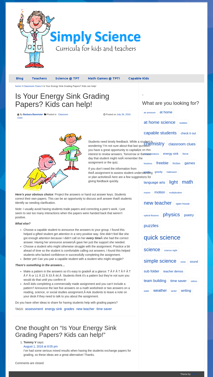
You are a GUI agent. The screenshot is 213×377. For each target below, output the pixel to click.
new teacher (85, 309)
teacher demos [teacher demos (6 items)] (173, 271)
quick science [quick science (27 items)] (162, 237)
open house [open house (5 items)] (182, 203)
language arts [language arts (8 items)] (154, 182)
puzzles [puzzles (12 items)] (151, 225)
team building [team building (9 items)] (155, 281)
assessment (34, 309)
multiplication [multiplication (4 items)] (175, 192)
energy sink (53, 309)
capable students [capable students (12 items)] (160, 132)
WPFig (194, 374)
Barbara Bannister (33, 114)
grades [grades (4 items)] (147, 172)
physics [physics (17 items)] (171, 214)
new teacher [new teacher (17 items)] (158, 203)
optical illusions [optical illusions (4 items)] (151, 215)
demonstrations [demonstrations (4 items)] (151, 154)
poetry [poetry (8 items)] (189, 215)
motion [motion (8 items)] (160, 192)
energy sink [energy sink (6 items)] (170, 153)
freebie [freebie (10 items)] (162, 163)
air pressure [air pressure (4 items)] (149, 112)
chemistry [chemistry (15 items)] (154, 143)
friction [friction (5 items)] (176, 163)
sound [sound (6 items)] (194, 261)
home (18, 86)
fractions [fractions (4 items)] (148, 163)
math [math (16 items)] (187, 182)
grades (69, 309)
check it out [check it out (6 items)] (188, 133)
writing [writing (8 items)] (186, 291)
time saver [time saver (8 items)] (178, 281)
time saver (104, 309)
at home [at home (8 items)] (166, 112)
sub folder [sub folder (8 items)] (151, 271)
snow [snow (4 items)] (183, 262)
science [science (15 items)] (152, 249)
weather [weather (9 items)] (160, 290)
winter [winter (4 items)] (174, 291)
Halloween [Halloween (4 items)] (172, 172)
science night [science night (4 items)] (170, 250)
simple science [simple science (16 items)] (160, 261)
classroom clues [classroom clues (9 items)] (182, 144)
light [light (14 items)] (173, 182)
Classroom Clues (32, 86)
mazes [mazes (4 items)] (147, 192)
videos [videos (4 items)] (194, 281)
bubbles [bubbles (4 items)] (183, 123)
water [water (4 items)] (146, 291)
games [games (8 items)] (190, 163)
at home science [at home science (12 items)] (159, 122)
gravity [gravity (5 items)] (158, 172)
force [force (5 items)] (185, 153)
